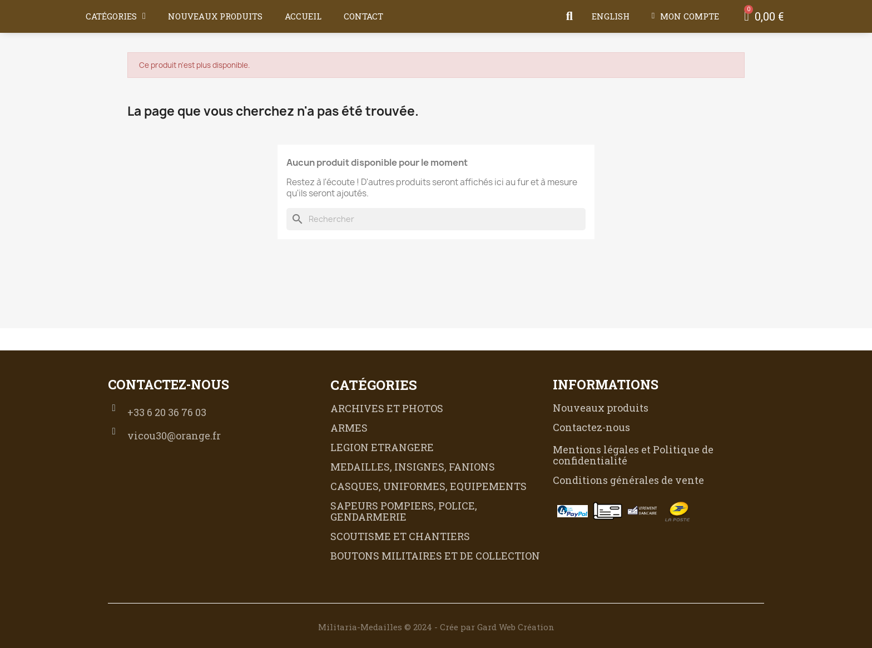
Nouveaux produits (215, 16)
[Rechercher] (436, 219)
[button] (569, 16)
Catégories (116, 16)
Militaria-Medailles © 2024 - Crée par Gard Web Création (436, 626)
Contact (363, 16)
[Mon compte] (685, 16)
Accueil (303, 16)
